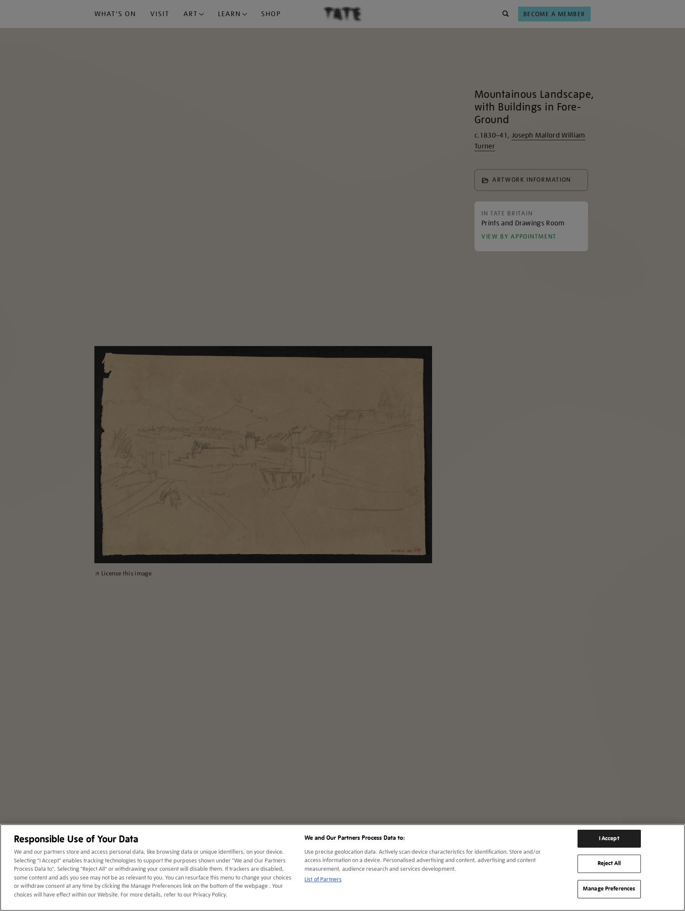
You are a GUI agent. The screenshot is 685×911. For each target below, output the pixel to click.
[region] (342, 867)
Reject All (609, 863)
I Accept (609, 838)
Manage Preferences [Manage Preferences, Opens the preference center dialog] (609, 889)
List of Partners (323, 879)
